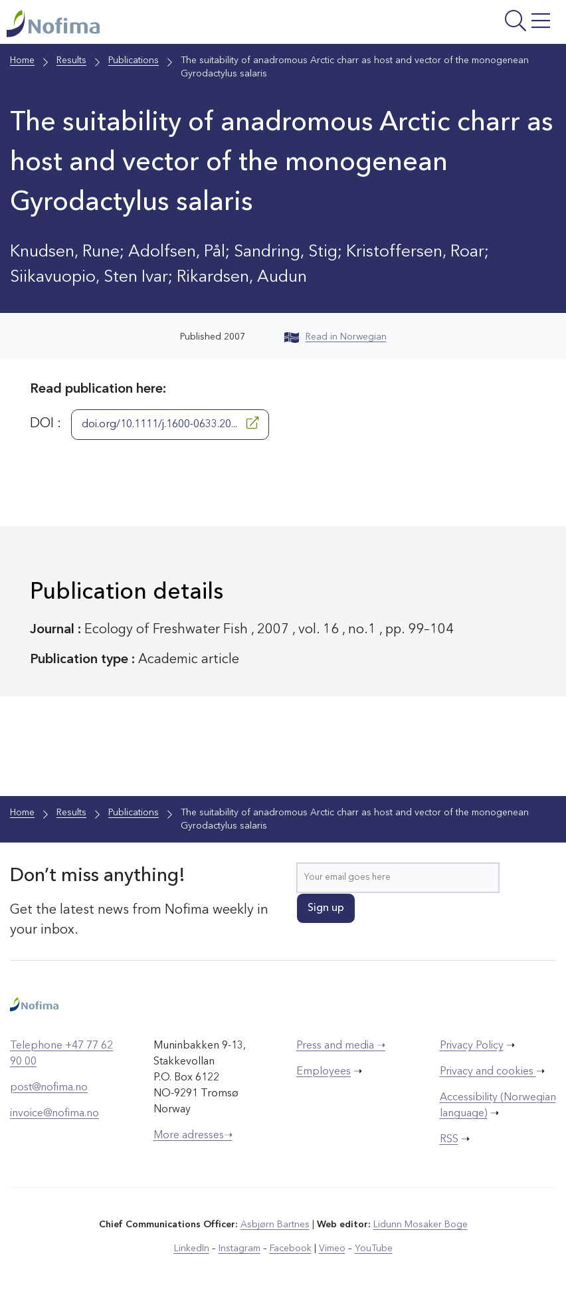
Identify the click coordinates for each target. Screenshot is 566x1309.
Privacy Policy (472, 1046)
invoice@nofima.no (54, 1113)
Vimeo (332, 1248)
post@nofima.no (49, 1087)
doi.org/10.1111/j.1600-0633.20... (170, 423)
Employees (323, 1071)
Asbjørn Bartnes (275, 1224)
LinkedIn (191, 1248)
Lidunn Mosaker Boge (420, 1224)
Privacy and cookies (488, 1071)
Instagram (239, 1248)
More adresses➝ (193, 1135)
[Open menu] (462, 25)
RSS (449, 1139)
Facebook (291, 1248)
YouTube (374, 1248)
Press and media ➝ (340, 1046)
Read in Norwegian (335, 337)
